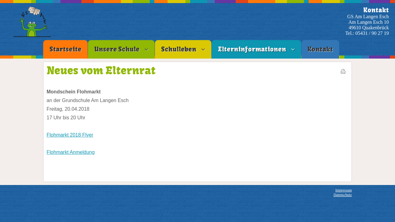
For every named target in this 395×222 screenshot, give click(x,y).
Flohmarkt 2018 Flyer (70, 135)
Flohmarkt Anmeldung (71, 152)
